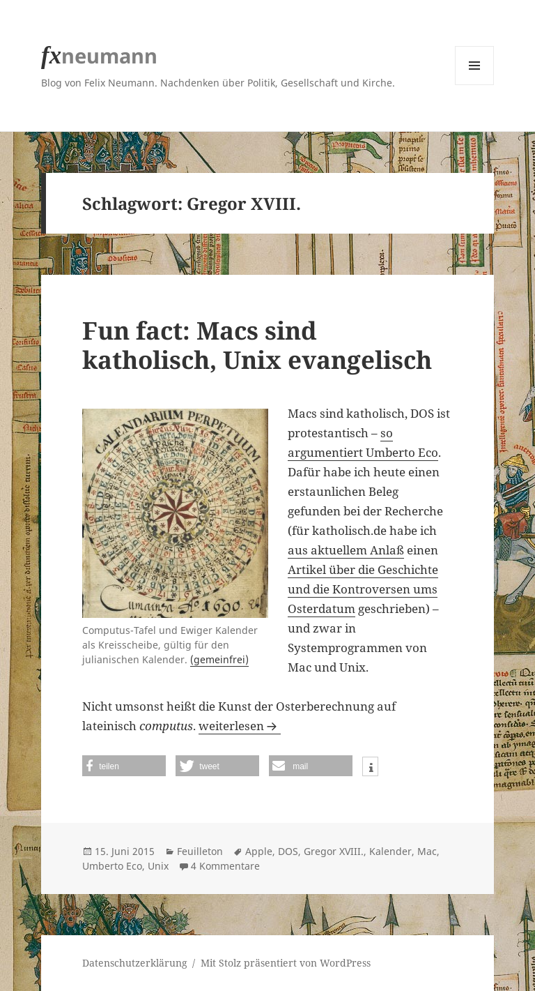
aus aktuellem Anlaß (346, 550)
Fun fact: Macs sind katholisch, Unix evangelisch (257, 345)
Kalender (390, 851)
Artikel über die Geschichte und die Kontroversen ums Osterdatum (363, 588)
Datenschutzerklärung (134, 962)
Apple (258, 851)
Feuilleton (200, 851)
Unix (158, 865)
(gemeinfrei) (219, 659)
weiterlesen (240, 726)
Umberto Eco (112, 865)
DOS (288, 851)
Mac (427, 851)
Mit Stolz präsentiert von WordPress (286, 962)
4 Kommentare (225, 865)
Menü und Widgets (475, 84)
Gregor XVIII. (334, 851)
